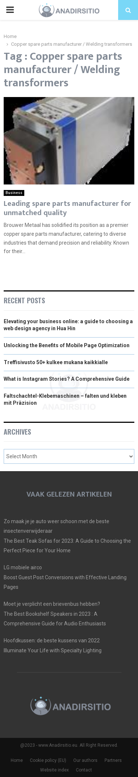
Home (17, 760)
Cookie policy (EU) (48, 760)
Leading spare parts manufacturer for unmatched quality (67, 208)
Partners (113, 760)
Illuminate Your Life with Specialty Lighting (53, 650)
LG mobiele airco (23, 567)
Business (14, 193)
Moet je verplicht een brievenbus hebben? (52, 604)
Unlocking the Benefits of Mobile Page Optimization (67, 345)
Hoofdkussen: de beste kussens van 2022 (52, 640)
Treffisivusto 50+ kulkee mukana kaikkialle (56, 362)
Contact (84, 770)
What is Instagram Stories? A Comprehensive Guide (67, 379)
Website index (54, 770)
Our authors (85, 760)
